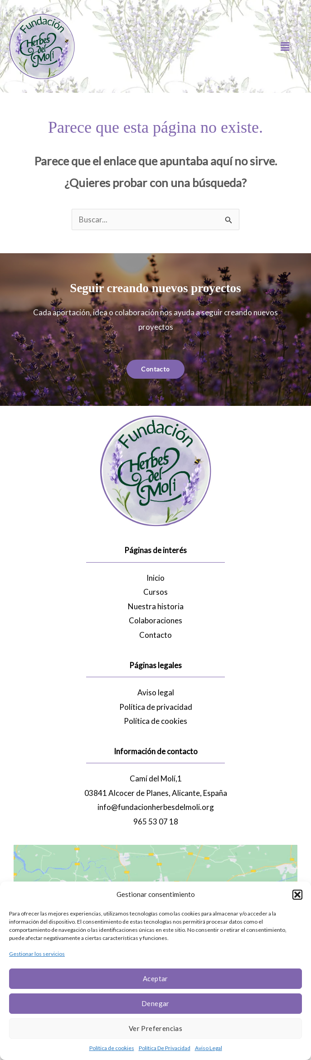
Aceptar (155, 978)
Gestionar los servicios (37, 953)
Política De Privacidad (164, 1048)
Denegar (155, 1003)
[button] (297, 894)
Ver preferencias (155, 1028)
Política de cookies (111, 1048)
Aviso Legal (208, 1048)
